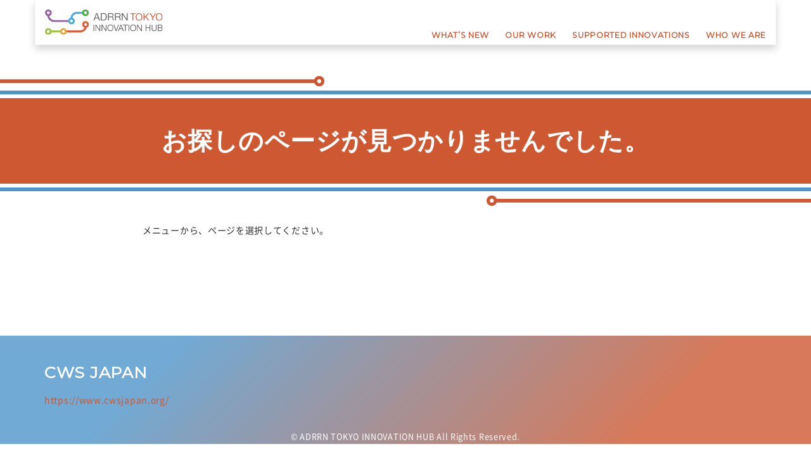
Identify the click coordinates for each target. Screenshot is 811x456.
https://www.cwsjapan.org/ (106, 399)
